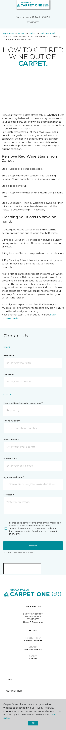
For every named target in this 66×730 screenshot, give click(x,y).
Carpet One (8, 33)
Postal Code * (10, 458)
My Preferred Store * (13, 477)
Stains (32, 33)
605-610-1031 (33, 22)
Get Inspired (14, 691)
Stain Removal (47, 33)
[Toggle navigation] (4, 6)
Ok (33, 723)
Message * (8, 495)
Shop (9, 679)
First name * (9, 355)
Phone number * (11, 421)
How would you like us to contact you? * (23, 403)
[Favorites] (58, 5)
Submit (33, 545)
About (21, 33)
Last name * (9, 374)
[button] (55, 5)
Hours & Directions (33, 622)
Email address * (11, 440)
